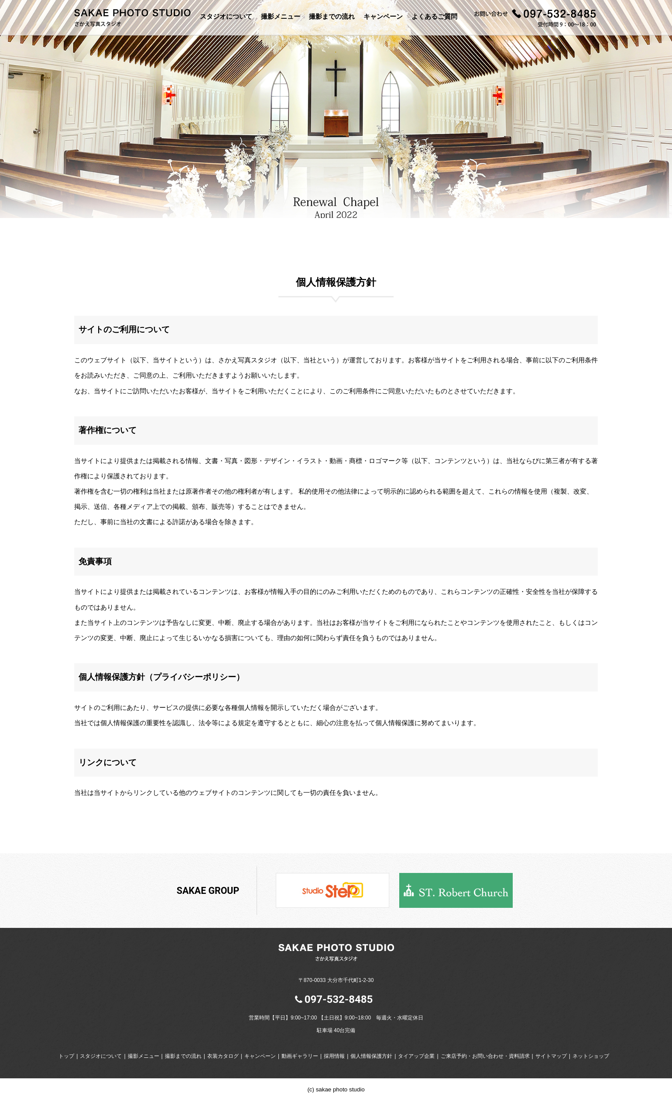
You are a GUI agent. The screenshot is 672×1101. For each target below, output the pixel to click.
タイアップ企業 (416, 1056)
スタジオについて (226, 16)
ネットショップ (591, 1056)
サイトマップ (551, 1056)
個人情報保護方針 (371, 1056)
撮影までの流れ (332, 16)
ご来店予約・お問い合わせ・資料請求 (485, 1056)
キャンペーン (383, 16)
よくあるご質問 (434, 16)
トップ (66, 1056)
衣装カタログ (223, 1056)
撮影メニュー (280, 16)
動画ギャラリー (299, 1056)
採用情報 (334, 1056)
